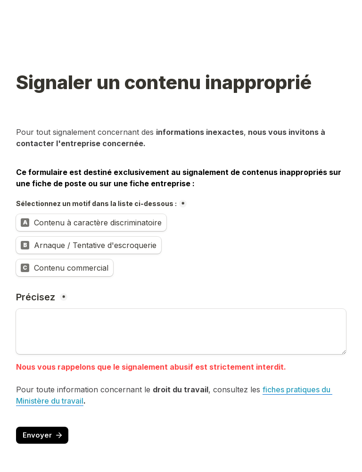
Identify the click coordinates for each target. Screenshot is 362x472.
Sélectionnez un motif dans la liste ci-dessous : (96, 203)
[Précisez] (181, 331)
